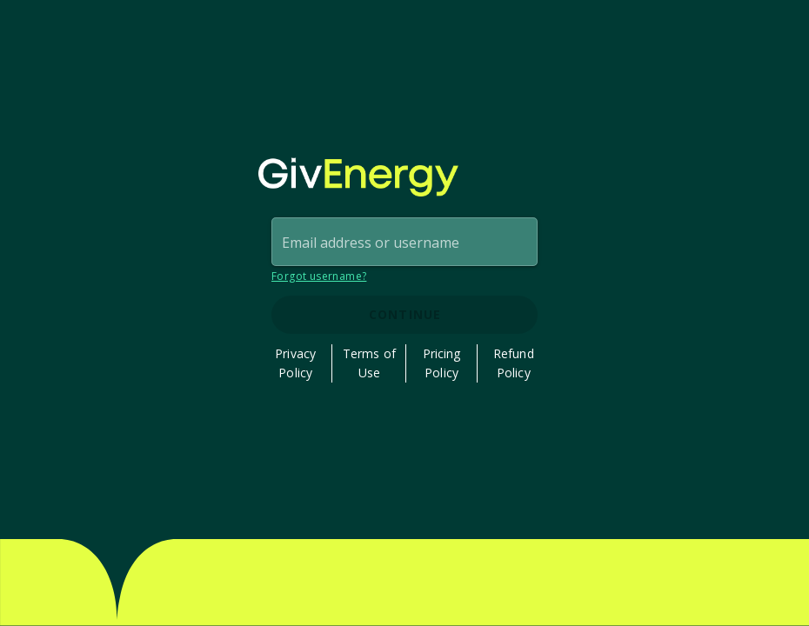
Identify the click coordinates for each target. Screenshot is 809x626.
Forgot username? (318, 276)
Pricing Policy (442, 363)
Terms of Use (369, 363)
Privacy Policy (295, 363)
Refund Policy (513, 363)
